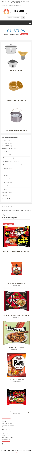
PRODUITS (5, 192)
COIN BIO (5, 140)
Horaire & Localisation (8, 425)
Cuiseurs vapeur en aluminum (12, 165)
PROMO (4, 195)
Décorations (7, 168)
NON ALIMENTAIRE (14, 34)
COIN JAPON (5, 146)
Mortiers (6, 179)
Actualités (4, 421)
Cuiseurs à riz (8, 158)
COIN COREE (5, 143)
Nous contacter (6, 427)
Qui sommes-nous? (7, 423)
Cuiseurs (6, 155)
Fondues (6, 172)
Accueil (6, 34)
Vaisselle (6, 186)
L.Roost (16, 452)
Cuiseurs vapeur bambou (11, 161)
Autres (5, 151)
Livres (5, 175)
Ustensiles (6, 182)
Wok (5, 189)
